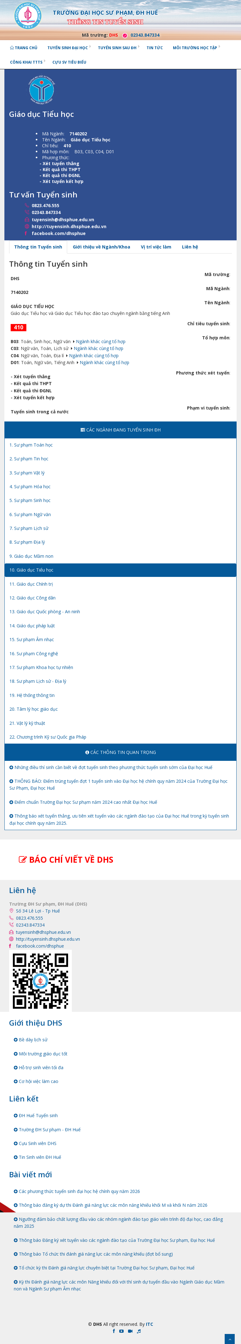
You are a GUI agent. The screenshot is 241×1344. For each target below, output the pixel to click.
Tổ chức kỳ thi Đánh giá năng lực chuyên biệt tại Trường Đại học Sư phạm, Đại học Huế (104, 1268)
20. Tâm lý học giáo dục (33, 709)
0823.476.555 (45, 205)
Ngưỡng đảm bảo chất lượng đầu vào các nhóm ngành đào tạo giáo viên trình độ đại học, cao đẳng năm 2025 (118, 1222)
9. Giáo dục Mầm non (31, 556)
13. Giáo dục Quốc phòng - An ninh (44, 611)
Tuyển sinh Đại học (67, 47)
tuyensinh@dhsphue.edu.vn (63, 219)
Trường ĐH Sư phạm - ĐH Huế (47, 1129)
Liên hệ (190, 247)
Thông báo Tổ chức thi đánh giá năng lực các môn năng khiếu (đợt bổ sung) (93, 1254)
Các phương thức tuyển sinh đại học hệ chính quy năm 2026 (77, 1191)
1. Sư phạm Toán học (31, 445)
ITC (149, 1324)
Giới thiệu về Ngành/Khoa (101, 247)
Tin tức (155, 47)
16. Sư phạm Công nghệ (33, 653)
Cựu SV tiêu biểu (69, 62)
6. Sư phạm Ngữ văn (30, 514)
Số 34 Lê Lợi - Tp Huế (38, 911)
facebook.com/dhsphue (59, 233)
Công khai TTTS (26, 62)
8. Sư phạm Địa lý (27, 542)
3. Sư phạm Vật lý (27, 473)
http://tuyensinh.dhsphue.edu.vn (69, 226)
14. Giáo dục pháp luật (32, 626)
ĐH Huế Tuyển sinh (36, 1115)
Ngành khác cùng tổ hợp (101, 341)
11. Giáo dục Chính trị (31, 584)
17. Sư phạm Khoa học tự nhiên (41, 667)
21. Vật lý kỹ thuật (27, 723)
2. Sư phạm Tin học (28, 459)
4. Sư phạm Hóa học (30, 486)
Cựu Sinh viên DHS (35, 1143)
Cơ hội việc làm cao (36, 1081)
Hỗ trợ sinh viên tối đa (38, 1067)
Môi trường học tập (195, 47)
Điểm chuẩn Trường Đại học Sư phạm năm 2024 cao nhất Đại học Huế (83, 802)
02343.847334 (139, 35)
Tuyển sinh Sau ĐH (117, 47)
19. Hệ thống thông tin (32, 695)
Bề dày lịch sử (30, 1040)
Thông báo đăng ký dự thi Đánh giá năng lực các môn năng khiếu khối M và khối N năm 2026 (110, 1205)
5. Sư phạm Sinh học (30, 500)
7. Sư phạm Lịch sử (28, 528)
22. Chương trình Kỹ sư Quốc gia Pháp (47, 737)
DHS (113, 35)
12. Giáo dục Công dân (32, 598)
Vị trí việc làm (156, 247)
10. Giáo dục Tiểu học (31, 570)
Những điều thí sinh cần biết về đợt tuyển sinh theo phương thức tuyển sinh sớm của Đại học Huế (110, 767)
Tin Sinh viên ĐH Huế (37, 1157)
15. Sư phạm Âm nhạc (31, 639)
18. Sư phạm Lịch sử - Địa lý (37, 681)
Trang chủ (23, 47)
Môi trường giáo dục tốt (40, 1054)
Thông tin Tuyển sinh (38, 247)
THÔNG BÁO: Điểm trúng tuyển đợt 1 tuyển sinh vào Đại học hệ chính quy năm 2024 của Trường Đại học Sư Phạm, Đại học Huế (118, 784)
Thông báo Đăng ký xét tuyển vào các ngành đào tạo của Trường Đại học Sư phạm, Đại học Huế (114, 1240)
